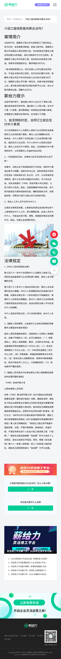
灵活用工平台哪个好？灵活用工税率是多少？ (29, 570)
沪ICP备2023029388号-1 (38, 654)
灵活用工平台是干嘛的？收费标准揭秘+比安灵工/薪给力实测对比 (29, 567)
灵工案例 (23, 635)
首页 (9, 19)
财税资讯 (17, 19)
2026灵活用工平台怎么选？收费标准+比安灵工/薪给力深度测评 (29, 559)
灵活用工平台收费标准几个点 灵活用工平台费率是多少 (29, 563)
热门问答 (32, 635)
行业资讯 (40, 635)
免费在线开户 (42, 5)
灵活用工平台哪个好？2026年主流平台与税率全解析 (30, 552)
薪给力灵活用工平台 (11, 635)
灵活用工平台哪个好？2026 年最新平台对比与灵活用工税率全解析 (29, 574)
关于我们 (7, 639)
